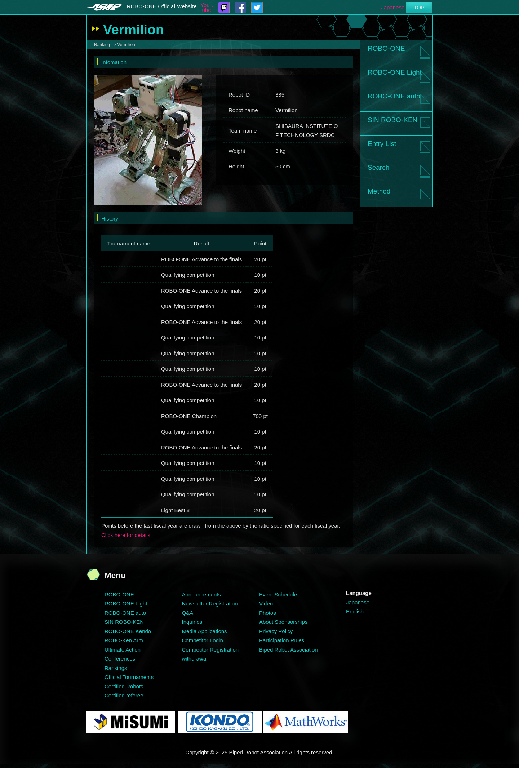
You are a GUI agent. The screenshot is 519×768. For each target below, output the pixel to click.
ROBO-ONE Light (395, 72)
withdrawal (195, 659)
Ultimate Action (123, 650)
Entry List (382, 143)
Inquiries (192, 622)
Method (379, 191)
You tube (206, 8)
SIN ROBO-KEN (392, 120)
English (355, 611)
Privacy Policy (276, 631)
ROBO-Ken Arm (124, 640)
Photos (267, 613)
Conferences (120, 659)
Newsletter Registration (210, 603)
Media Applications (204, 631)
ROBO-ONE (386, 48)
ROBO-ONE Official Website (162, 6)
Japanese (392, 7)
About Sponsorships (283, 622)
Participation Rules (281, 640)
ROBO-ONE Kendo (128, 631)
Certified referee (124, 695)
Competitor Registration (210, 650)
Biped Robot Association (288, 650)
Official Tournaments (129, 677)
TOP (419, 7)
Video (266, 603)
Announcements (201, 594)
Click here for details (125, 535)
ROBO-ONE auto (394, 96)
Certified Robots (124, 686)
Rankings (116, 668)
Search (378, 167)
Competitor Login (202, 640)
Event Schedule (278, 594)
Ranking (102, 44)
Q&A (188, 613)
